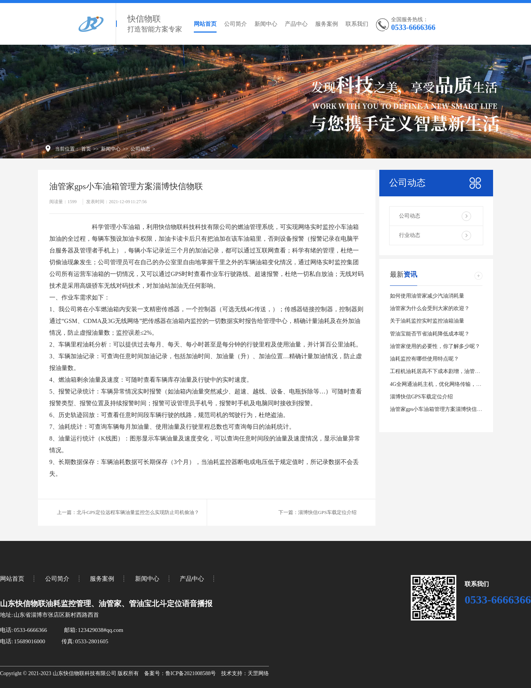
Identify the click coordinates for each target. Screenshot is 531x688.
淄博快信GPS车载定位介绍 (421, 397)
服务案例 (326, 24)
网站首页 (205, 24)
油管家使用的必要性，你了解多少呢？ (435, 346)
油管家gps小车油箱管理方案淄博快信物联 (438, 409)
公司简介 (235, 24)
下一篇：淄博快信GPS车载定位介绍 (317, 512)
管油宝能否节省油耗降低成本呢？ (430, 334)
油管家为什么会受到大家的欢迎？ (430, 308)
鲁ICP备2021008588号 (190, 673)
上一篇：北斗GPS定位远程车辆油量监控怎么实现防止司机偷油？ (128, 512)
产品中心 (296, 24)
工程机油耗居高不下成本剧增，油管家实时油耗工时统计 (456, 371)
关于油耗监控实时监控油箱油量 (427, 321)
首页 (86, 149)
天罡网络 (258, 673)
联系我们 (357, 24)
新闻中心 (266, 24)
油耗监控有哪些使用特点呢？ (424, 359)
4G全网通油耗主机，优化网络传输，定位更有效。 (449, 384)
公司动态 (140, 149)
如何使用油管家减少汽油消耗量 (427, 296)
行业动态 (409, 235)
